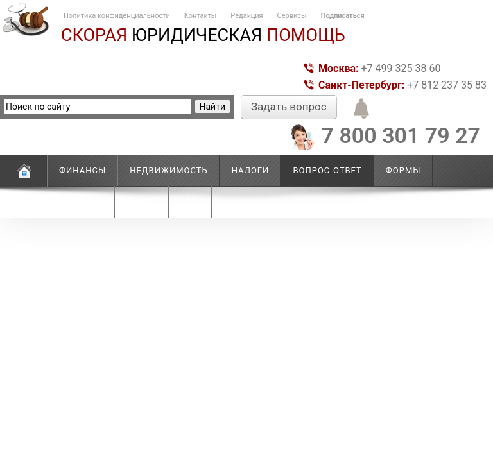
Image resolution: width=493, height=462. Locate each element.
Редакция (246, 16)
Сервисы (292, 16)
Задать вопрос (289, 106)
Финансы (82, 170)
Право (141, 202)
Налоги (251, 170)
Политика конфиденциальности (117, 16)
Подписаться (343, 16)
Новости (81, 202)
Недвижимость (169, 170)
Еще (190, 202)
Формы (403, 170)
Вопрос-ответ (327, 170)
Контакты (200, 16)
